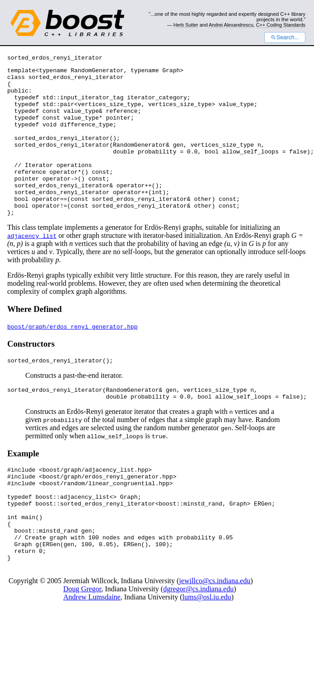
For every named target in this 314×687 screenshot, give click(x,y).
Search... (285, 37)
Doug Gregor (82, 641)
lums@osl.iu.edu (207, 650)
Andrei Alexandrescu (231, 25)
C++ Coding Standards (280, 25)
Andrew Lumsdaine (92, 650)
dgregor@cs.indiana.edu (198, 641)
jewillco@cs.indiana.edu (214, 633)
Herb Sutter (185, 25)
